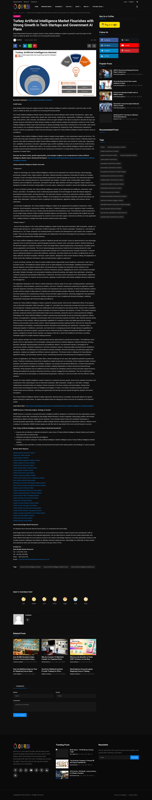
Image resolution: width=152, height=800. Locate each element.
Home (36, 6)
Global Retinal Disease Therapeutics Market (27, 510)
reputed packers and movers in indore (112, 217)
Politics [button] (69, 7)
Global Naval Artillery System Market (25, 468)
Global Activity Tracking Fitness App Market (27, 508)
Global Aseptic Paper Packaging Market (26, 495)
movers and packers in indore (116, 147)
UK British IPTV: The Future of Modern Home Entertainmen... (126, 116)
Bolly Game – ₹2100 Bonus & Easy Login (81, 751)
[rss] (15, 775)
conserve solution (18, 662)
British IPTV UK (117, 119)
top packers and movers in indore (111, 163)
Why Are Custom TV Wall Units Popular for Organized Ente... (53, 658)
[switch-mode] (137, 2)
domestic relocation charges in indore (112, 200)
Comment (16, 700)
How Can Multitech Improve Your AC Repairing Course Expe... (25, 670)
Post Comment (20, 715)
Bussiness (22, 13)
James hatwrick (74, 662)
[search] (137, 6)
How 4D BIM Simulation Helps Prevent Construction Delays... (24, 658)
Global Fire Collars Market (21, 455)
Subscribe (135, 757)
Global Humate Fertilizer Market (23, 488)
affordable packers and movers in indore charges (115, 204)
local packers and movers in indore (111, 188)
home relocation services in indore (111, 208)
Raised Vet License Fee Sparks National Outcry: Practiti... (126, 104)
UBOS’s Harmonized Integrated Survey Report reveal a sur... (126, 71)
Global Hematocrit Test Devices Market (25, 498)
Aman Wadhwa (17, 674)
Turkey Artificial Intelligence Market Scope (56, 567)
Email (58, 692)
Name (15, 692)
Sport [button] (78, 7)
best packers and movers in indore (111, 167)
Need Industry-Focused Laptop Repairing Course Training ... (81, 670)
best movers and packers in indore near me (114, 213)
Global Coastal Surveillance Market (24, 475)
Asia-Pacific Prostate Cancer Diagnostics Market (28, 478)
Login (125, 2)
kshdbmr (28, 615)
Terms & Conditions (119, 795)
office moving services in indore (110, 192)
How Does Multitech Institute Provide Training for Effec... (52, 670)
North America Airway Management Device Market (29, 485)
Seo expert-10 (74, 754)
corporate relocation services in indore (112, 184)
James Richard (74, 765)
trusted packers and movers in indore (112, 176)
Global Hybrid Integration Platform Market (26, 460)
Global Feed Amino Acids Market (23, 473)
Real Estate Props (74, 775)
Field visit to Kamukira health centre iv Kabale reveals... (126, 93)
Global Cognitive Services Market (24, 463)
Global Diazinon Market (20, 458)
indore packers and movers (109, 159)
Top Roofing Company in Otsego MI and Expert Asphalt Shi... (82, 761)
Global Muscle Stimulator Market (23, 465)
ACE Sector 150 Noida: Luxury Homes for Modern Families (83, 772)
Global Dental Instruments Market (24, 453)
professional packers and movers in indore (113, 196)
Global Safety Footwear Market (23, 470)
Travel (102, 147)
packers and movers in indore (109, 151)
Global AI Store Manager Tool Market (25, 505)
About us (26, 2)
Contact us (34, 2)
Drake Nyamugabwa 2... (120, 74)
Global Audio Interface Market (22, 518)
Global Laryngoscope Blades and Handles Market (29, 513)
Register (131, 2)
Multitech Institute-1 (75, 674)
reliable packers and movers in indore (112, 180)
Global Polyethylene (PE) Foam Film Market (27, 490)
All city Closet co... (46, 662)
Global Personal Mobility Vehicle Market (26, 503)
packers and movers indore (109, 155)
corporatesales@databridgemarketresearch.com (33, 559)
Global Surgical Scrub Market (22, 520)
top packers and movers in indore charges (113, 172)
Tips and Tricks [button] (98, 7)
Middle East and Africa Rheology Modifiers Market (29, 483)
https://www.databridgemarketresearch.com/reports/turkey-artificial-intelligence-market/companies (59, 406)
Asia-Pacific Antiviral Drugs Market (24, 480)
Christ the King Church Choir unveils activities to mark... (125, 82)
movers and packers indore (128, 155)
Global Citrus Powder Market (22, 500)
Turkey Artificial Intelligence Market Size (82, 567)
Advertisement (17, 2)
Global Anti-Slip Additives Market (23, 515)
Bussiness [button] (59, 7)
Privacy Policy (132, 795)
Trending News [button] (47, 7)
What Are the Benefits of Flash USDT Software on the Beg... (81, 658)
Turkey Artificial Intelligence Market (39, 100)
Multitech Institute (47, 674)
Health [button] (87, 7)
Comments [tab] (20, 686)
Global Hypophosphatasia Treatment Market (27, 493)
